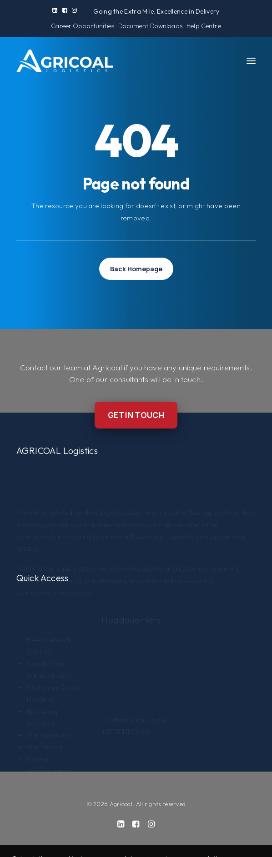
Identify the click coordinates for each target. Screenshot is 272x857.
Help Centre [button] (203, 26)
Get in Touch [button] (136, 415)
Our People (45, 726)
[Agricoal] (64, 61)
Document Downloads (150, 26)
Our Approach (49, 714)
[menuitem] (55, 10)
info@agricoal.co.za (133, 709)
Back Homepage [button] (136, 268)
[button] (55, 10)
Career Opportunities (82, 26)
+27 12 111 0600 (125, 721)
